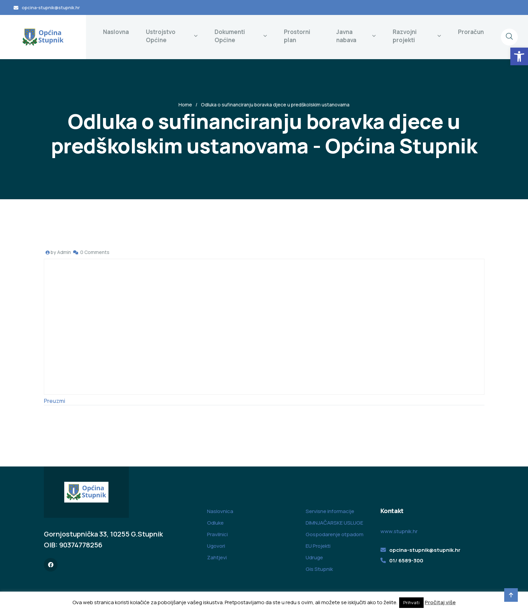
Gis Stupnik (319, 569)
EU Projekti (318, 545)
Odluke (215, 522)
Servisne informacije (330, 511)
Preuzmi (54, 401)
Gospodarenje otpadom (334, 534)
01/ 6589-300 (406, 560)
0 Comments (94, 252)
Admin (64, 252)
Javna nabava (346, 36)
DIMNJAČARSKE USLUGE (334, 522)
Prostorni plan (297, 36)
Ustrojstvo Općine (160, 36)
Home (185, 104)
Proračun (471, 32)
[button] (519, 56)
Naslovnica (220, 511)
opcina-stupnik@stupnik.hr (51, 7)
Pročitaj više (440, 602)
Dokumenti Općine (230, 36)
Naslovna (116, 32)
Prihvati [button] (411, 602)
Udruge (314, 557)
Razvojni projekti (405, 36)
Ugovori (216, 545)
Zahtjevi (217, 557)
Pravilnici (217, 534)
